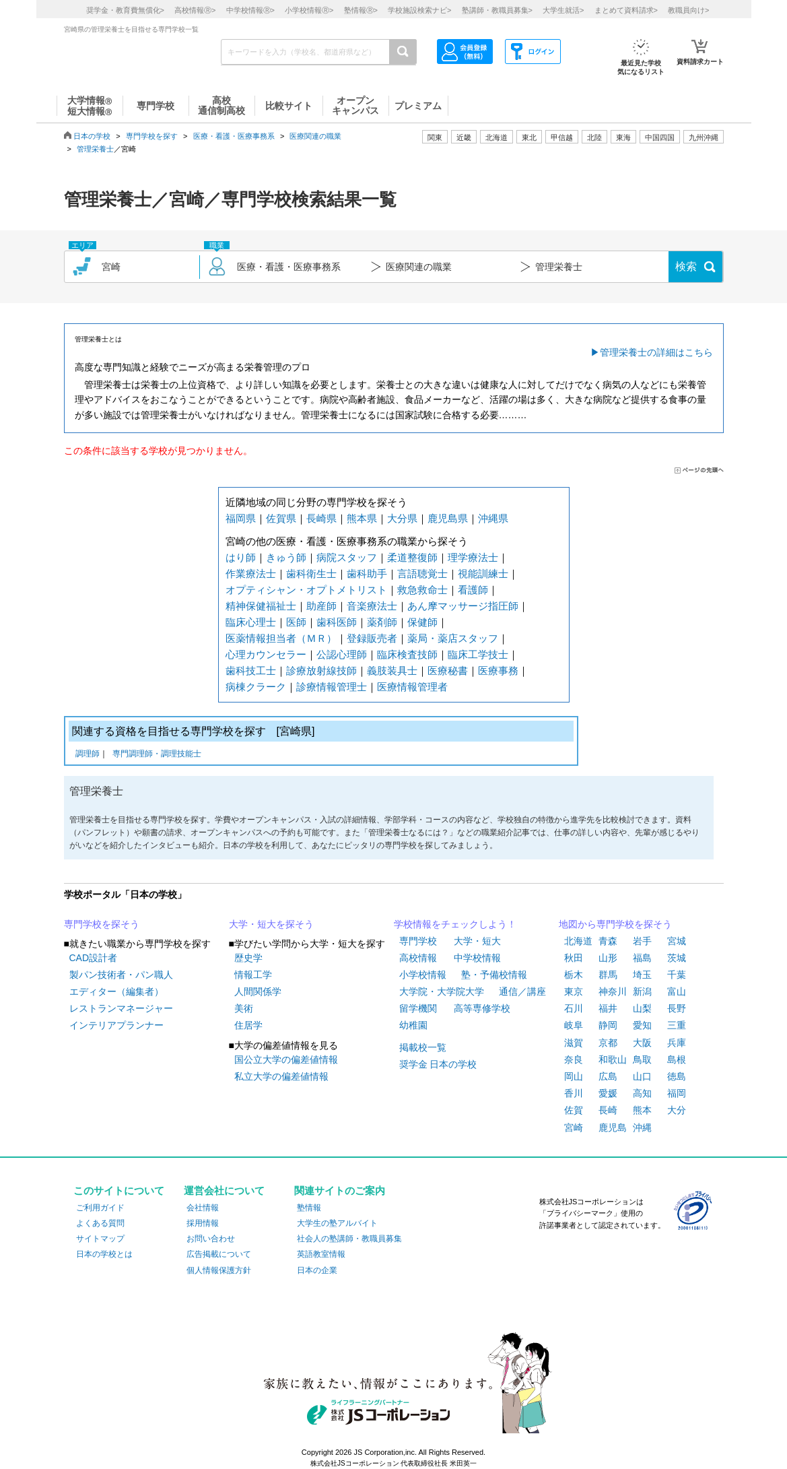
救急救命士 (422, 589)
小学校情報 (422, 974)
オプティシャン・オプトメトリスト (306, 589)
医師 (296, 622)
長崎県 (321, 518)
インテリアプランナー (116, 1025)
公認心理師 (341, 654)
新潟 (642, 991)
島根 (676, 1059)
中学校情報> (250, 10)
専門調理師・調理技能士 (156, 754)
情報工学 (253, 974)
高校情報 (418, 957)
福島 (642, 957)
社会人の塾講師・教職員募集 (349, 1238)
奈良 (573, 1059)
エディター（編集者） (116, 991)
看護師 (473, 589)
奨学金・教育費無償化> (125, 10)
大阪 (642, 1042)
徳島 (676, 1076)
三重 (676, 1025)
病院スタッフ (346, 557)
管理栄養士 (95, 149)
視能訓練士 (483, 573)
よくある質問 (100, 1223)
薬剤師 (382, 622)
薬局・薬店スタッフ (452, 638)
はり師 (241, 557)
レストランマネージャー (121, 1008)
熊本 (642, 1110)
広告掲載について (218, 1254)
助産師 (321, 606)
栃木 (573, 974)
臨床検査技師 (407, 654)
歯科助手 (367, 573)
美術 (243, 1008)
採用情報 (202, 1223)
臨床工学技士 (478, 654)
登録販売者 (372, 638)
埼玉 (642, 974)
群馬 (607, 974)
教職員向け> (688, 10)
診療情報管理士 (331, 686)
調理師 (87, 754)
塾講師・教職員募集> (497, 10)
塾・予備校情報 (494, 974)
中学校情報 (477, 957)
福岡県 (241, 518)
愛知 (642, 1025)
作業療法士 (251, 573)
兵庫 (676, 1042)
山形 (607, 957)
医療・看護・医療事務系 (234, 136)
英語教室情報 (321, 1254)
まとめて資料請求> (626, 10)
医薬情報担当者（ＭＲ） (281, 638)
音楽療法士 (372, 606)
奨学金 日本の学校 (438, 1064)
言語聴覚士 (422, 573)
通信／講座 (522, 991)
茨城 (676, 957)
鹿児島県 (447, 518)
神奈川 (612, 991)
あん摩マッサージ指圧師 (462, 606)
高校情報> (194, 10)
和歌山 (612, 1059)
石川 (573, 1008)
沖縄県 (493, 518)
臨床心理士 (251, 622)
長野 (676, 1008)
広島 (607, 1076)
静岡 (607, 1025)
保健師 (422, 622)
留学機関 (418, 1008)
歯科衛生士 (311, 573)
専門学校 (418, 941)
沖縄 (642, 1127)
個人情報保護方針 (218, 1270)
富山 (676, 991)
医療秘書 (447, 670)
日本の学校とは (104, 1254)
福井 (607, 1008)
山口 (642, 1076)
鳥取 (642, 1059)
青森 (607, 941)
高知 (642, 1093)
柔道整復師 (412, 557)
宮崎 (573, 1127)
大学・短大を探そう (271, 924)
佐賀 (573, 1110)
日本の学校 (91, 136)
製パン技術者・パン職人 (121, 974)
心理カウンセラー (266, 654)
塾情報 (309, 1207)
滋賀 (573, 1042)
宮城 (676, 941)
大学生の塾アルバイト (337, 1223)
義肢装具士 (392, 670)
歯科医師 (336, 622)
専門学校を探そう (101, 924)
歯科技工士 (251, 670)
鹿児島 (612, 1127)
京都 (607, 1042)
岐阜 (573, 1025)
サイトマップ (100, 1238)
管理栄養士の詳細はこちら (656, 352)
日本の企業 (317, 1270)
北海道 (496, 137)
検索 (686, 266)
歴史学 (248, 957)
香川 (573, 1093)
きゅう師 (286, 557)
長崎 (607, 1110)
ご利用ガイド (100, 1207)
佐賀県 (281, 518)
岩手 (642, 941)
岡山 (573, 1076)
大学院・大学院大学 (441, 991)
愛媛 (607, 1093)
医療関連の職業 (315, 136)
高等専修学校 (482, 1008)
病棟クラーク (256, 686)
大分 (676, 1110)
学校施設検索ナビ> (419, 10)
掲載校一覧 (422, 1047)
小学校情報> (309, 10)
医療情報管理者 (412, 686)
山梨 (642, 1008)
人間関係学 (257, 991)
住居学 (248, 1025)
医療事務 (498, 670)
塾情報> (361, 10)
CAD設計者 (93, 957)
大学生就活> (563, 10)
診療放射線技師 (321, 670)
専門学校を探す (152, 136)
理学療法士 (473, 557)
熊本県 (362, 518)
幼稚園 (413, 1025)
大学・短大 (477, 941)
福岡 (676, 1093)
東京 (573, 991)
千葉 (676, 974)
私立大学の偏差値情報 (281, 1076)
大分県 (402, 518)
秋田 (573, 957)
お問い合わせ (210, 1238)
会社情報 (202, 1207)
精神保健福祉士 (261, 606)
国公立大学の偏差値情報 (286, 1059)
